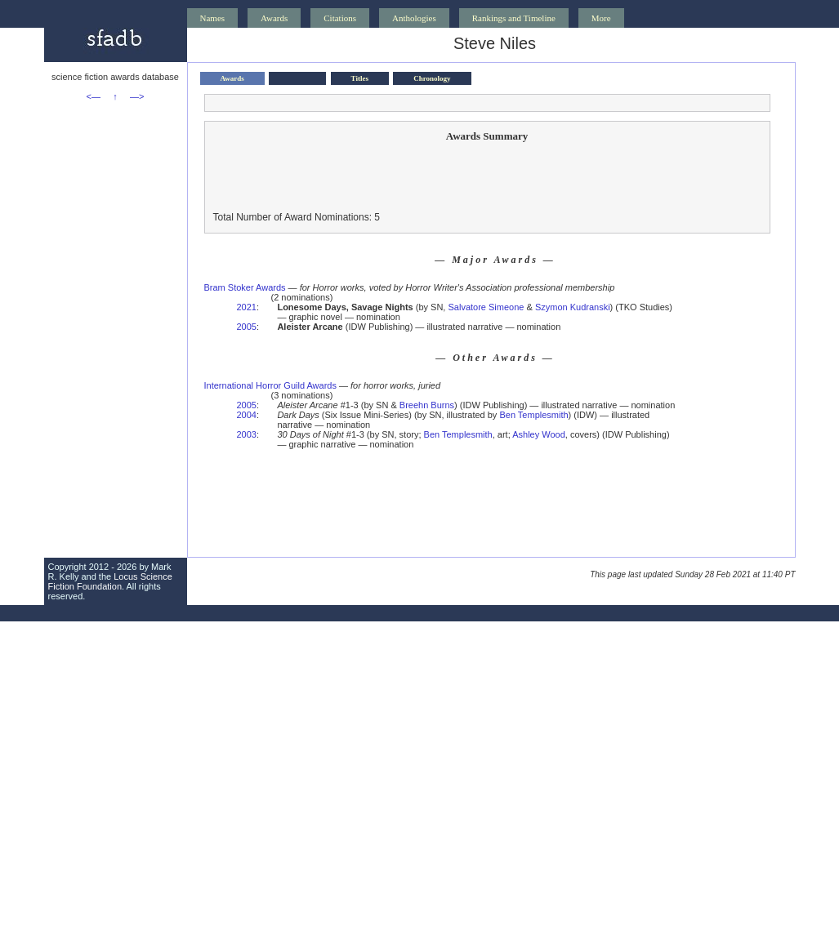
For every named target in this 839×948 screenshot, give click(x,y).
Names (212, 18)
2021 (247, 307)
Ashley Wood (538, 434)
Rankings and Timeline (514, 18)
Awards (274, 18)
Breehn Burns (426, 405)
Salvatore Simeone (486, 307)
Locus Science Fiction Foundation (110, 581)
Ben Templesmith (533, 415)
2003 (247, 434)
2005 (247, 327)
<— (93, 96)
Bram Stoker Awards (245, 287)
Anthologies (414, 18)
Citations (340, 18)
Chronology (431, 78)
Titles (359, 78)
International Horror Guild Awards (270, 385)
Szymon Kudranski (572, 307)
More (601, 18)
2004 (247, 415)
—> (137, 96)
